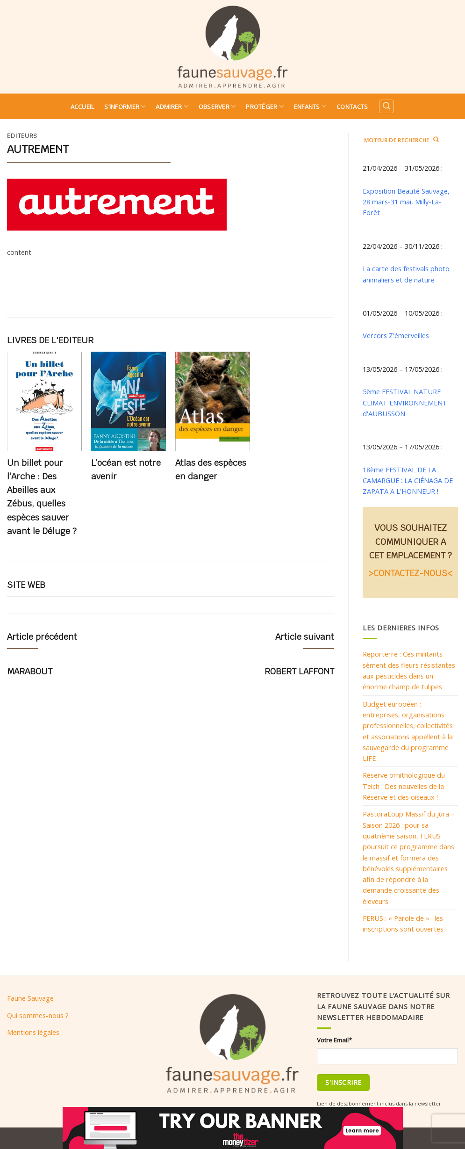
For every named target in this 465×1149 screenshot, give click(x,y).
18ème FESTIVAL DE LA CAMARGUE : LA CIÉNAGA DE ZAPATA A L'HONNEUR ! (408, 480)
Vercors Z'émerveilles (396, 335)
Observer (217, 106)
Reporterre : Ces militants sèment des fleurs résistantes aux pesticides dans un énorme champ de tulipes (409, 670)
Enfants (310, 106)
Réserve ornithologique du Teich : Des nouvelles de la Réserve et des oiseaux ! (404, 786)
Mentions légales (33, 1032)
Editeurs (22, 136)
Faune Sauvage (30, 998)
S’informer (124, 106)
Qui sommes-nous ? (38, 1015)
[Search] (386, 106)
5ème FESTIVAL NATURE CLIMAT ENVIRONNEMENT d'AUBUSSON (405, 402)
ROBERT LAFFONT (299, 671)
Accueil (82, 106)
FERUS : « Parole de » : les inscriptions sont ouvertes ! (405, 923)
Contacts (352, 106)
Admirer (172, 106)
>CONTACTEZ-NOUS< (410, 573)
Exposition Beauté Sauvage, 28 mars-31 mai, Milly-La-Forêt (406, 201)
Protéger (265, 106)
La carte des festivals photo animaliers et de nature (406, 274)
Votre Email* (334, 1040)
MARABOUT (29, 671)
